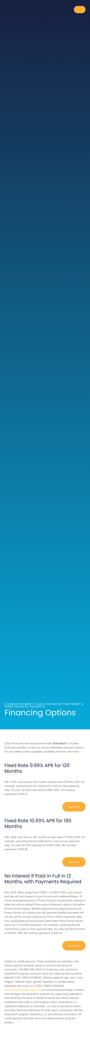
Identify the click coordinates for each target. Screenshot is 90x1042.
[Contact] (81, 1033)
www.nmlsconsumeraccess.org (23, 989)
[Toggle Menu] (80, 9)
